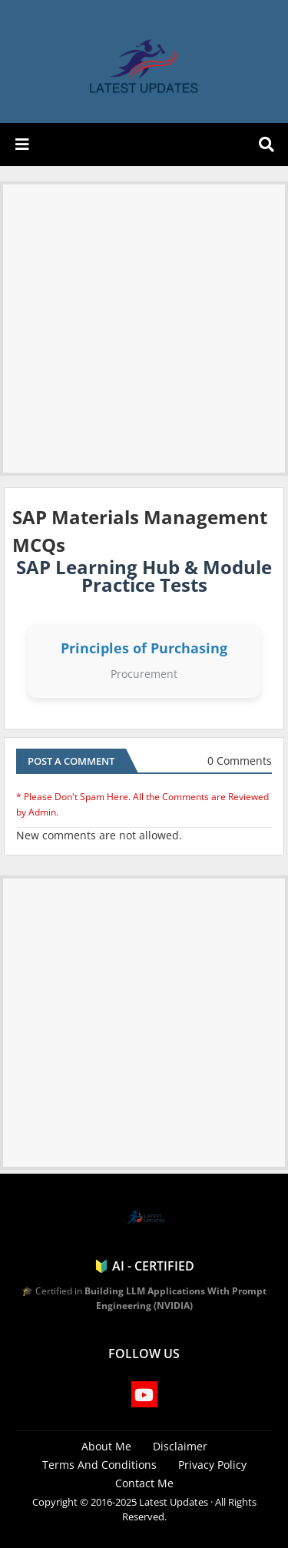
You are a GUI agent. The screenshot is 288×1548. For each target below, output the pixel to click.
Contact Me (144, 1483)
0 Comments (239, 760)
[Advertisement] (144, 328)
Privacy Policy (212, 1464)
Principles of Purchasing (144, 648)
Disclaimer (180, 1446)
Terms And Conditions (99, 1464)
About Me (106, 1446)
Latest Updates (173, 1502)
